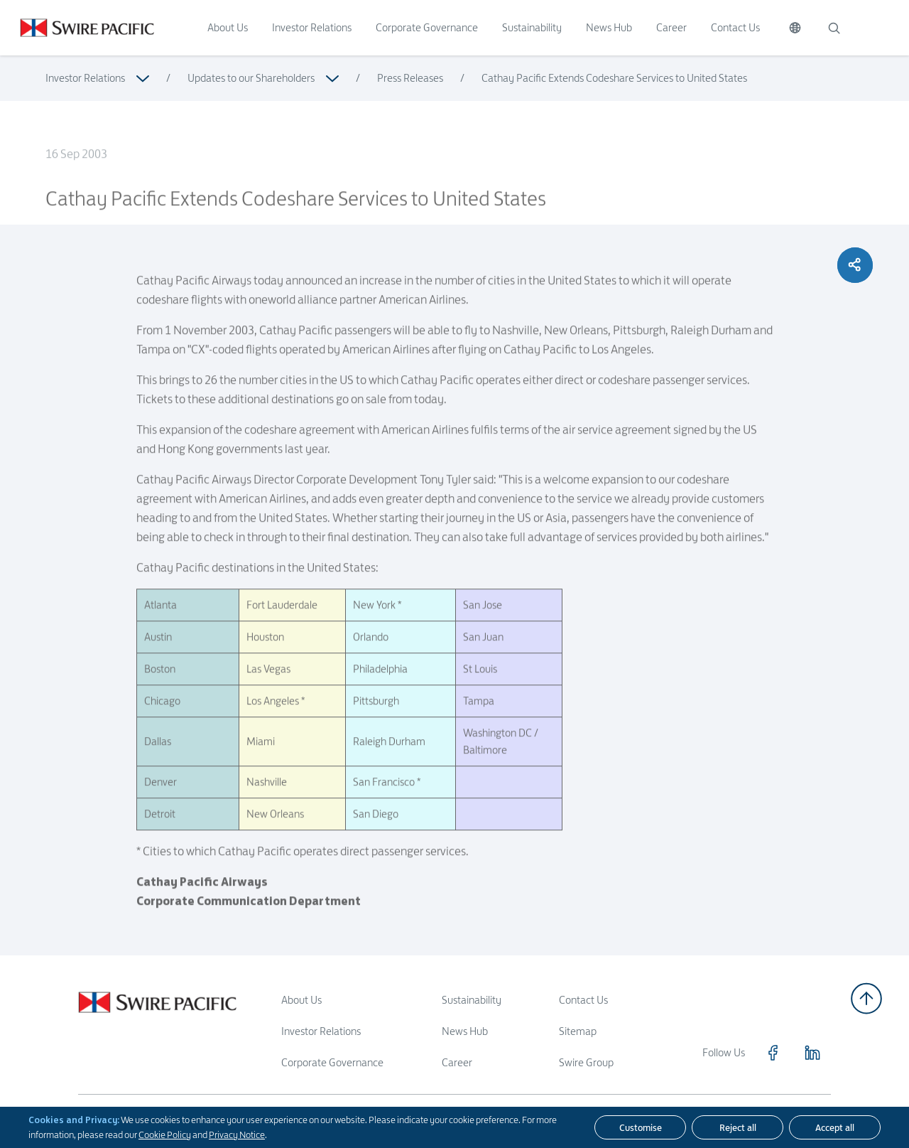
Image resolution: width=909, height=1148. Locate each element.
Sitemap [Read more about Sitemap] (578, 1031)
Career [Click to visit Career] (671, 27)
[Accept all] (835, 1127)
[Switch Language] (795, 27)
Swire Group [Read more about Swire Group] (586, 1062)
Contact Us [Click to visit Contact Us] (735, 27)
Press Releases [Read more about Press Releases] (410, 78)
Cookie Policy (164, 1134)
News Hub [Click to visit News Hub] (609, 27)
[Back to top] (866, 998)
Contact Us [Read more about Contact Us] (583, 1000)
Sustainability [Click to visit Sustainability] (532, 27)
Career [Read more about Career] (457, 1062)
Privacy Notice (237, 1134)
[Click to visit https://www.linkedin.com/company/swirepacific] (812, 1052)
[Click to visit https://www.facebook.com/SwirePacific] (772, 1052)
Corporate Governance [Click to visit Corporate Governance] (427, 27)
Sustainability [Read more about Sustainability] (471, 1000)
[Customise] (640, 1127)
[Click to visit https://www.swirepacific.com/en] (77, 27)
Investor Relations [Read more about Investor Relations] (85, 78)
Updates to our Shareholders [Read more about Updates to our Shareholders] (251, 78)
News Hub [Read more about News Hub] (465, 1031)
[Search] (833, 27)
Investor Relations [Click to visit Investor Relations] (312, 27)
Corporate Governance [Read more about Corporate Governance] (332, 1062)
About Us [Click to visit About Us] (227, 27)
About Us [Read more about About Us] (301, 1000)
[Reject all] (737, 1127)
